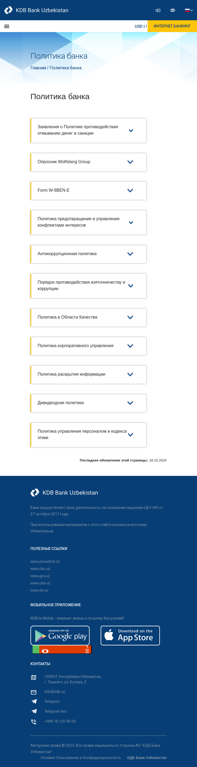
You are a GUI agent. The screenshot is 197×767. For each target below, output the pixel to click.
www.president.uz (45, 561)
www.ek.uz (39, 590)
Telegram (52, 701)
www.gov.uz (40, 576)
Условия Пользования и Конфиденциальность (81, 758)
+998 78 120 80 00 (60, 721)
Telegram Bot (55, 711)
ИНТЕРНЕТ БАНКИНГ (172, 26)
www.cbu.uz (40, 569)
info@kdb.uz (54, 691)
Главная (38, 67)
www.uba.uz (40, 583)
